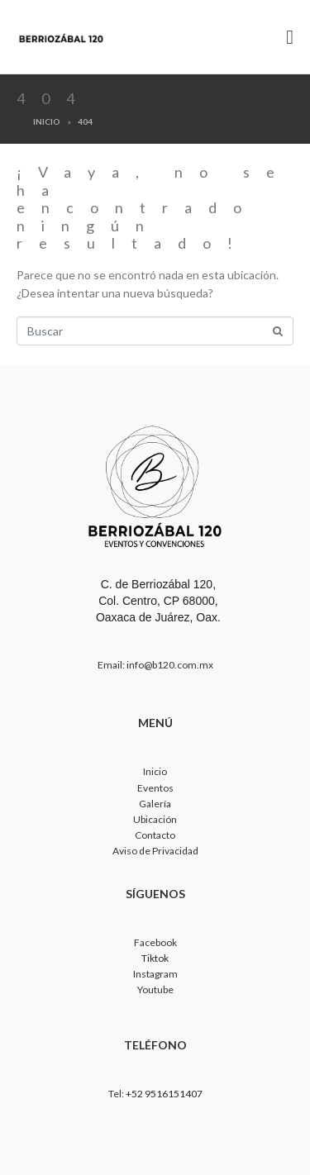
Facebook (155, 942)
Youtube (155, 989)
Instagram (155, 974)
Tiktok (155, 958)
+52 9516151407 (164, 1093)
